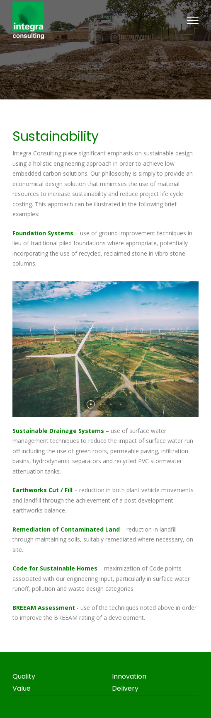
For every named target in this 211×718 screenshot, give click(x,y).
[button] (91, 404)
